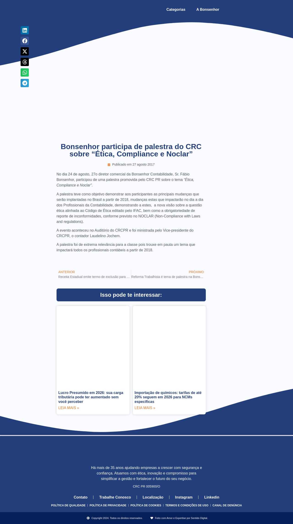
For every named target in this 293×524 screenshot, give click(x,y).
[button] (25, 30)
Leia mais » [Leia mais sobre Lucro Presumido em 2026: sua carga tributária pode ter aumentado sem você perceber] (68, 408)
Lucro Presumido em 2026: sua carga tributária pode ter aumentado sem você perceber (90, 397)
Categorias (175, 9)
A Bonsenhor (207, 9)
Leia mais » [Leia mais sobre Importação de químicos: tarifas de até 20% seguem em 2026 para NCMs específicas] (145, 408)
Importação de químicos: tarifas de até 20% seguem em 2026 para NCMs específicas (168, 397)
